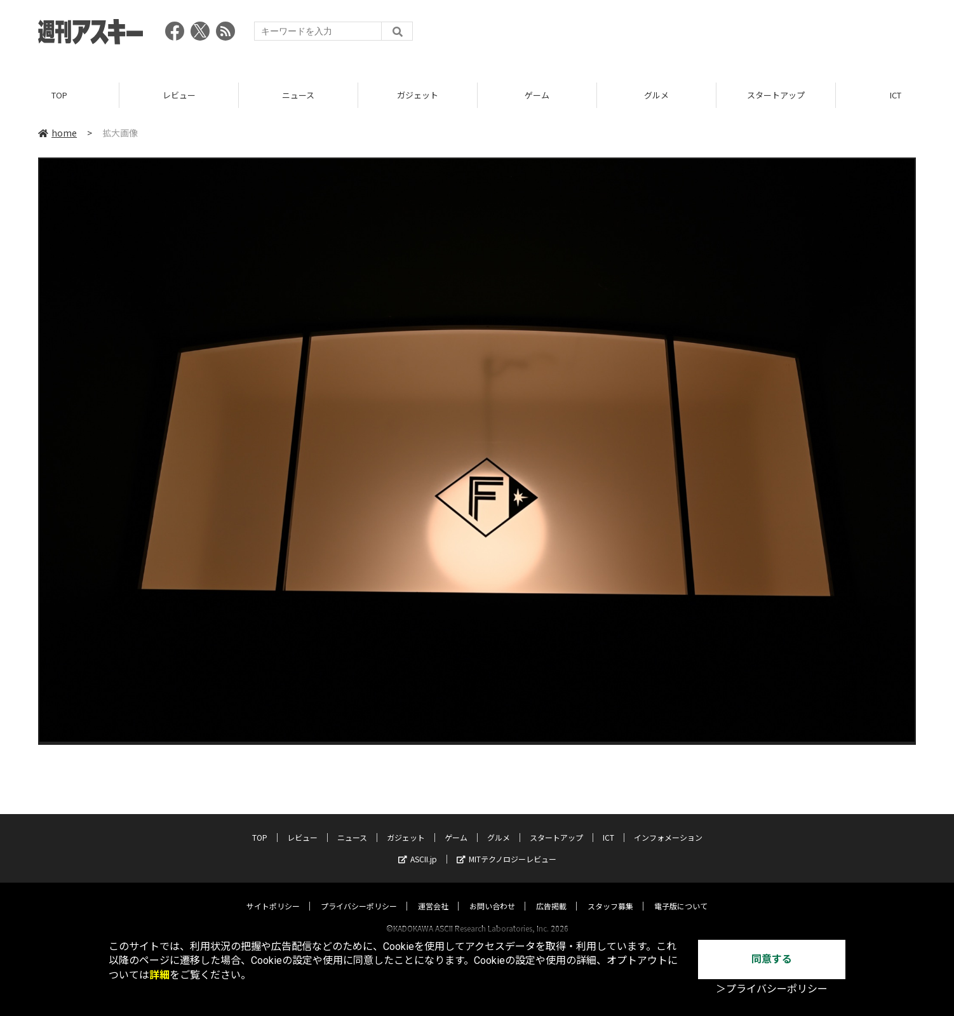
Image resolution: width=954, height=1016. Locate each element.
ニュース (298, 95)
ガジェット (417, 95)
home (57, 132)
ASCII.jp (417, 846)
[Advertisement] (684, 35)
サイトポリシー (273, 893)
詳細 (159, 975)
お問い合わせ (492, 893)
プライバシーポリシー (359, 893)
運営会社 (433, 893)
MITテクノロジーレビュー (506, 846)
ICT (608, 825)
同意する (771, 959)
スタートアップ (776, 95)
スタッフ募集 (610, 893)
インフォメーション (668, 825)
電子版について (681, 893)
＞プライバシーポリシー (772, 989)
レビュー (179, 95)
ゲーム (537, 95)
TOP (59, 95)
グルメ (656, 95)
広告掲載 (551, 893)
